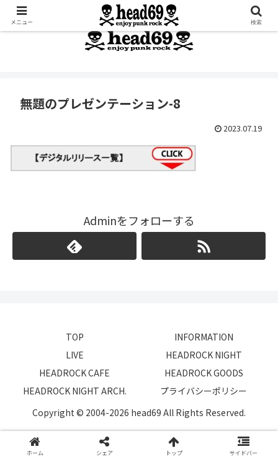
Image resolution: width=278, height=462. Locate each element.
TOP (75, 337)
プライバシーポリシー (203, 390)
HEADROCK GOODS (203, 372)
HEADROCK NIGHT (204, 355)
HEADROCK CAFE (74, 372)
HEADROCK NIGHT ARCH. (75, 390)
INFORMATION (203, 337)
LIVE (75, 355)
